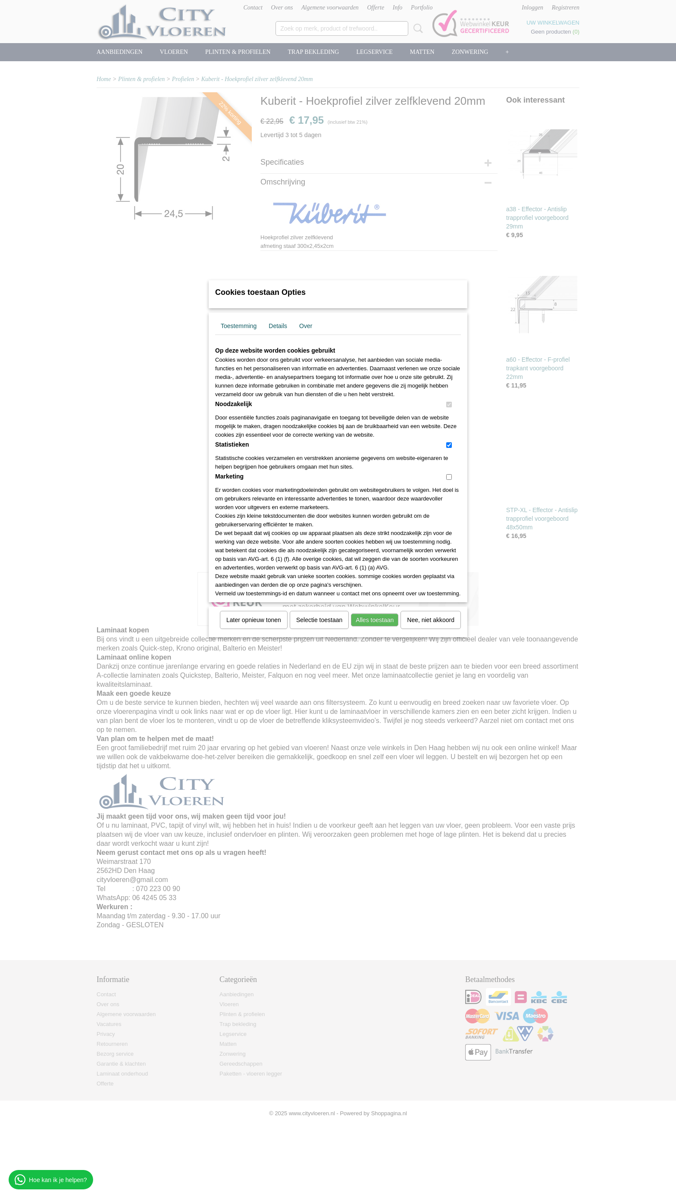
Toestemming (239, 325)
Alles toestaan (375, 619)
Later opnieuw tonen (253, 619)
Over (305, 325)
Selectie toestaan (319, 619)
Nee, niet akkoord (430, 619)
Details (278, 325)
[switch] (449, 404)
